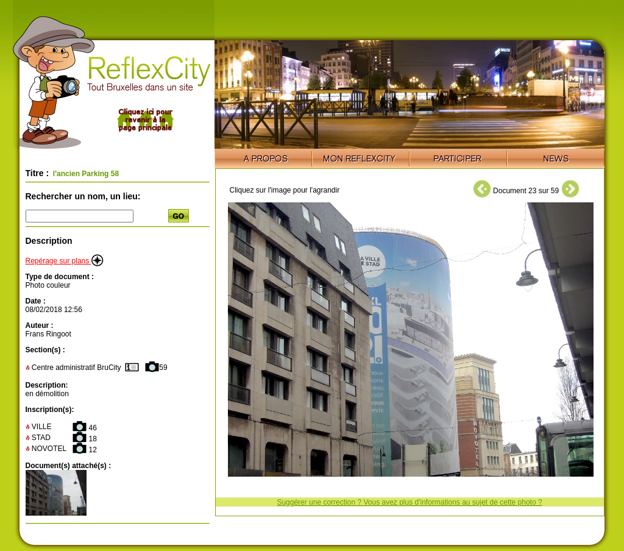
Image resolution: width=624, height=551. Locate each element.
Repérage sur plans (65, 261)
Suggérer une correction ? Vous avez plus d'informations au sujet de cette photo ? (409, 502)
